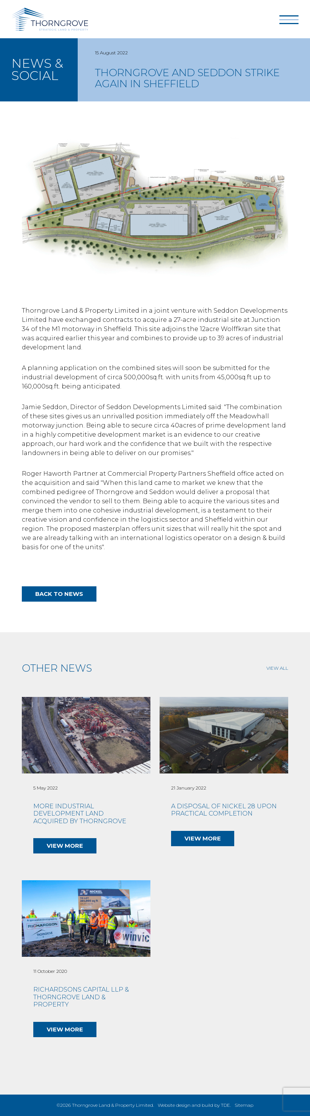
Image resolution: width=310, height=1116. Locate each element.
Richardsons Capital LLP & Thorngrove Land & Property (81, 997)
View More (65, 845)
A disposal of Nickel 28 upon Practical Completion (224, 810)
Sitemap (244, 1105)
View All (277, 668)
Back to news (59, 593)
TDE (225, 1105)
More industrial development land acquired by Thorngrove (79, 814)
